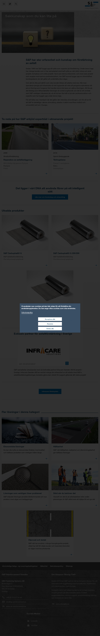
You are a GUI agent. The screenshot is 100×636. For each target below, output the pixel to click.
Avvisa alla (50, 328)
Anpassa (50, 324)
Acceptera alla (50, 319)
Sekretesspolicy (27, 312)
